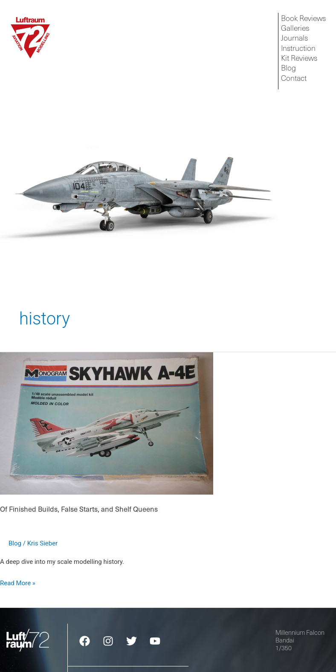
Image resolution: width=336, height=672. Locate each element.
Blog (15, 543)
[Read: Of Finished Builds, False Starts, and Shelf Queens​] (106, 423)
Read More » (17, 582)
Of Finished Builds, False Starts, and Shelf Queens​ (79, 509)
